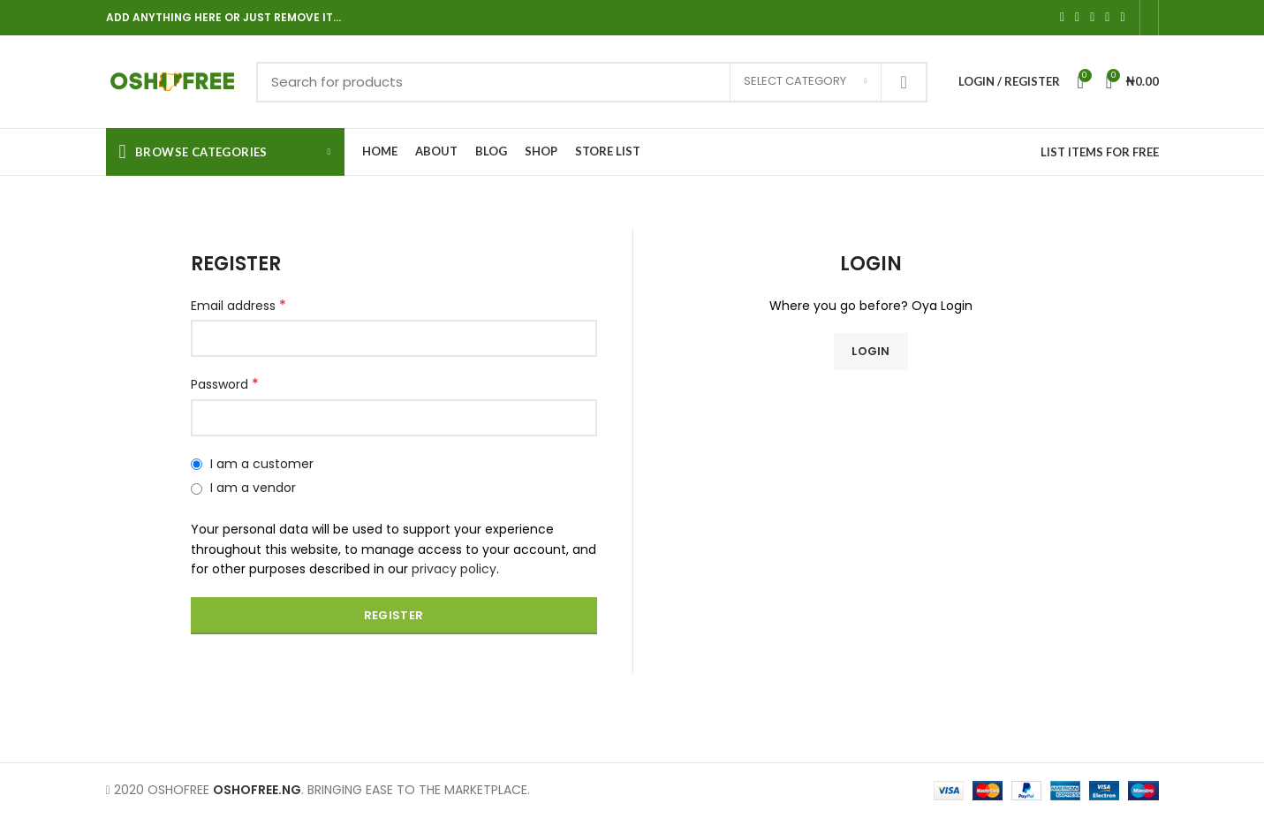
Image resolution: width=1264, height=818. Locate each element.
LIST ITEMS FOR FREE (1100, 152)
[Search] (591, 82)
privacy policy (454, 569)
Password (225, 384)
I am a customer (252, 464)
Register (393, 615)
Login (870, 351)
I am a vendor (243, 487)
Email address (238, 305)
